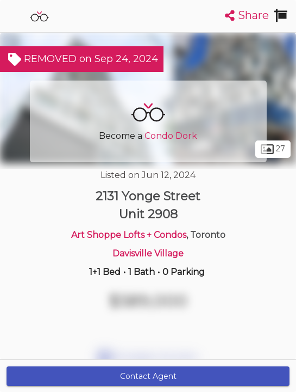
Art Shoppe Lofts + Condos (128, 235)
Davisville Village (148, 253)
